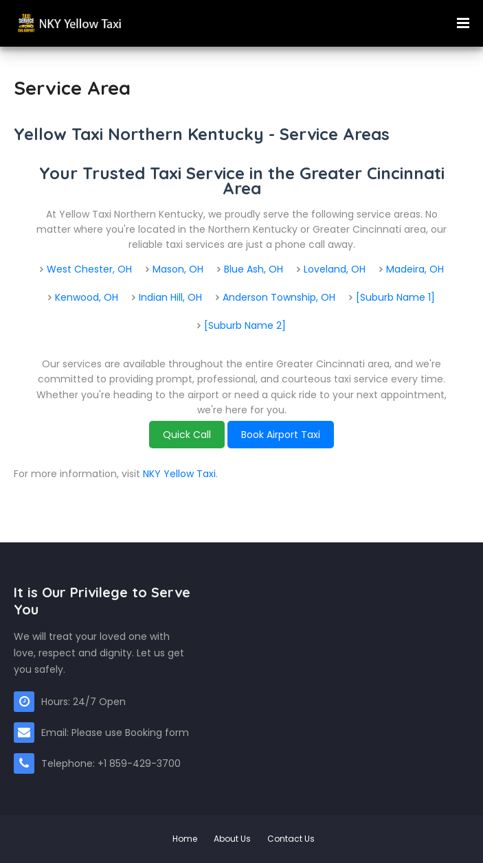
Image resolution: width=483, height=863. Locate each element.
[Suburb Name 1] (395, 297)
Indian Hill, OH (170, 297)
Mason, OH (178, 269)
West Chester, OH (89, 269)
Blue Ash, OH (253, 269)
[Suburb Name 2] (245, 325)
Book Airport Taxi (280, 434)
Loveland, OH (335, 269)
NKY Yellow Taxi (179, 474)
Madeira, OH (415, 269)
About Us (232, 838)
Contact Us (291, 838)
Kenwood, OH (86, 297)
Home (184, 838)
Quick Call (187, 434)
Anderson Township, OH (279, 297)
